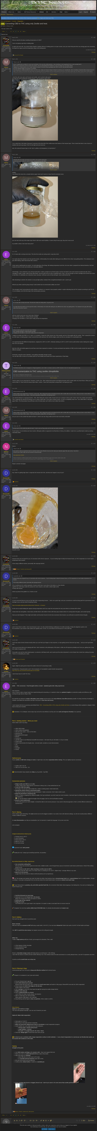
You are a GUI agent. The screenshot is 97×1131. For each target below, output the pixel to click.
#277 (94, 624)
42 (10, 71)
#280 (94, 683)
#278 (94, 640)
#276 (94, 597)
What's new (11, 12)
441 (10, 51)
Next (24, 31)
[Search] (92, 12)
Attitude (41, 12)
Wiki (47, 12)
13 (13, 31)
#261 (94, 37)
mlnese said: (16, 157)
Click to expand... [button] (54, 74)
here (38, 18)
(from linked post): (21, 833)
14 (15, 31)
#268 (94, 388)
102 (10, 482)
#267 (94, 362)
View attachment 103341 (18, 455)
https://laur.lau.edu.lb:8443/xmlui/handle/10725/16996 (25, 670)
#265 (94, 297)
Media (19, 12)
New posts (3, 14)
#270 (94, 423)
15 (18, 31)
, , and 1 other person (24, 1111)
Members (54, 12)
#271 (94, 443)
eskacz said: (16, 300)
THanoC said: (16, 62)
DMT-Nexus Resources (30, 12)
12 (10, 31)
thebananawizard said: (18, 391)
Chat (61, 12)
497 (10, 676)
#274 (94, 556)
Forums (4, 12)
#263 (94, 154)
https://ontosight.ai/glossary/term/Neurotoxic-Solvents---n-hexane (28, 605)
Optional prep (16, 758)
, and (23, 569)
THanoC (4, 26)
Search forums (10, 14)
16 (20, 31)
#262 (94, 59)
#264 (94, 251)
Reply (94, 52)
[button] (15, 12)
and (18, 55)
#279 (94, 663)
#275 (94, 573)
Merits (66, 12)
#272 (94, 470)
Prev (4, 31)
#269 (94, 407)
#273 (94, 485)
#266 (94, 324)
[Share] (92, 37)
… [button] (8, 31)
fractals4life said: (17, 576)
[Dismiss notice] (94, 18)
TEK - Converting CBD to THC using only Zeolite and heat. (54, 705)
